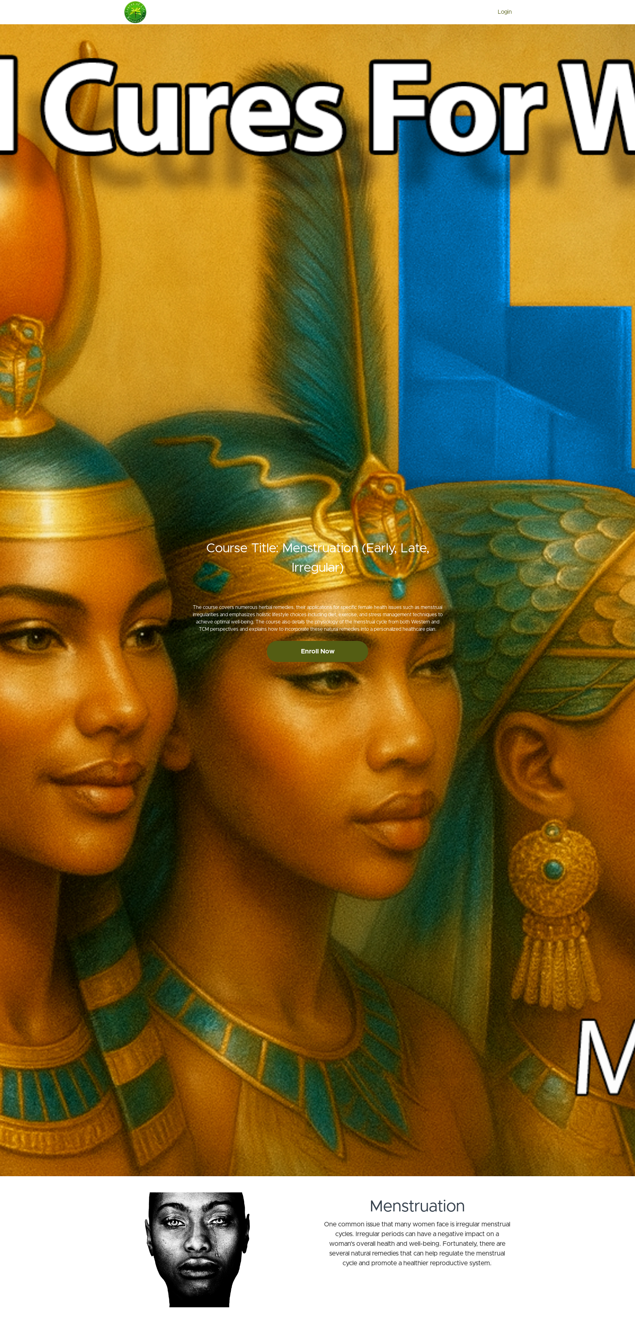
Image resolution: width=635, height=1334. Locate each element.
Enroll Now (318, 651)
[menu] (501, 12)
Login (505, 12)
